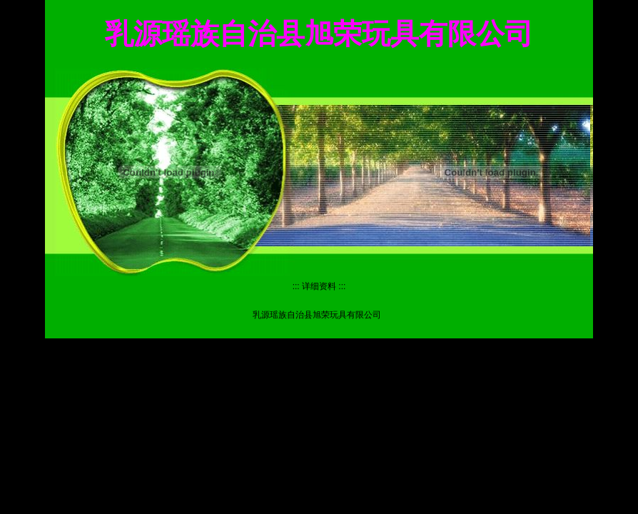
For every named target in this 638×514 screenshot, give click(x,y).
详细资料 (319, 286)
